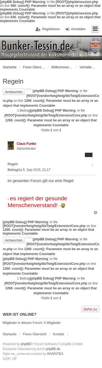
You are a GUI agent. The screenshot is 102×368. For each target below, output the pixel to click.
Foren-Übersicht (34, 67)
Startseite (10, 67)
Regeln (13, 81)
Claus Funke (26, 144)
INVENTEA (55, 354)
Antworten (14, 91)
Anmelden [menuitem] (78, 29)
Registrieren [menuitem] (51, 29)
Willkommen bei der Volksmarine (62, 67)
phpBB (26, 344)
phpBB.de (53, 349)
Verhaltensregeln (87, 67)
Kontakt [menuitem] (58, 334)
